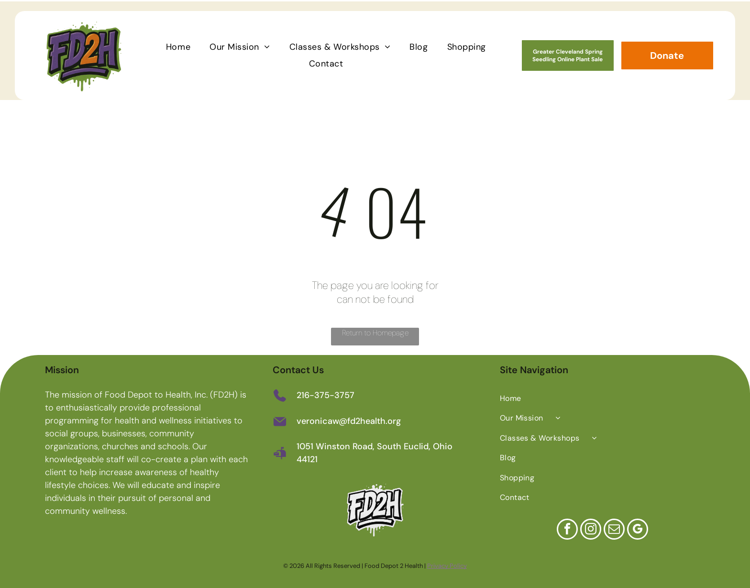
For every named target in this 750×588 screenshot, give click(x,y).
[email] (614, 529)
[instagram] (590, 529)
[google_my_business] (637, 529)
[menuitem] (178, 45)
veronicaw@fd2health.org (349, 420)
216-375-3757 (325, 394)
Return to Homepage (375, 331)
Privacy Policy (447, 564)
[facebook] (567, 529)
